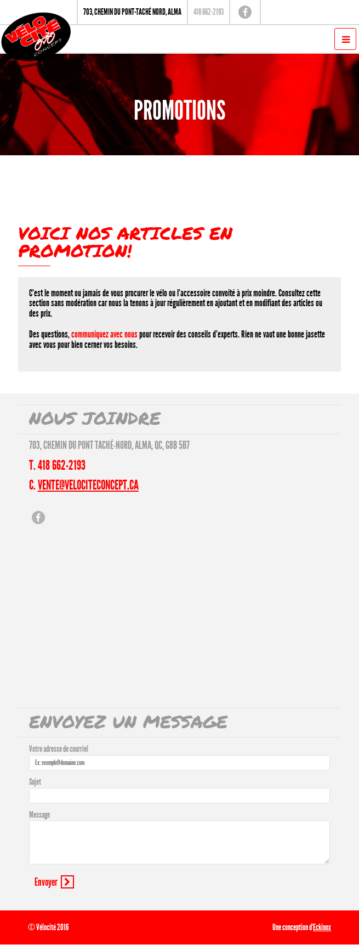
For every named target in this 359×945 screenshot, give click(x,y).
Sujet (35, 782)
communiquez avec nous (104, 334)
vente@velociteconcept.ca (88, 485)
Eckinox (322, 927)
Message (39, 814)
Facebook (245, 12)
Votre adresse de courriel (58, 749)
